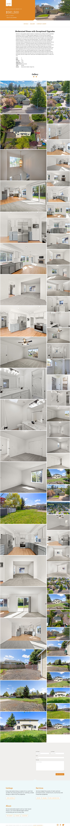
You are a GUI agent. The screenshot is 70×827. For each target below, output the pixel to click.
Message (37, 759)
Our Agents (10, 815)
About (8, 806)
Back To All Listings (12, 17)
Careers (17, 815)
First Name (37, 751)
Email (37, 755)
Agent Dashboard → (38, 825)
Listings (9, 788)
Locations (24, 815)
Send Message (59, 774)
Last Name (52, 751)
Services (39, 788)
